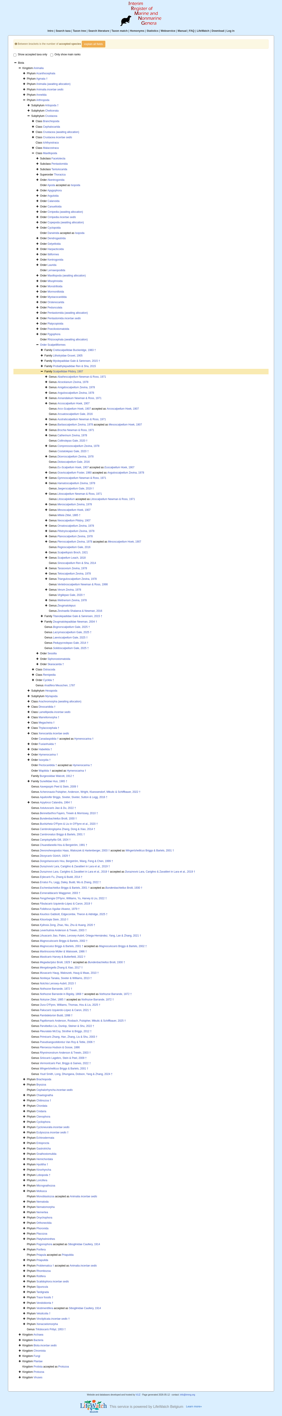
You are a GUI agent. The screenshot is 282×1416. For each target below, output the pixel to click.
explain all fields (93, 44)
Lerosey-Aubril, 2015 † (58, 983)
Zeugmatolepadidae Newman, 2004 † (75, 621)
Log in (230, 30)
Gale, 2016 (75, 414)
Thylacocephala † (49, 727)
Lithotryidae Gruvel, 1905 (67, 355)
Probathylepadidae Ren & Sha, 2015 (74, 366)
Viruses (38, 1377)
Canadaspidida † (49, 738)
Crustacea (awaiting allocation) (61, 132)
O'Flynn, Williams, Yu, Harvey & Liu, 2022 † (73, 898)
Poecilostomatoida (58, 328)
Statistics (152, 30)
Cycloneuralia (52, 1127)
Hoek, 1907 (74, 403)
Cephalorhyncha (54, 1089)
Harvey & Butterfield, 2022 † (62, 956)
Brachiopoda (43, 1079)
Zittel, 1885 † (69, 515)
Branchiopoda (51, 121)
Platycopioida (55, 323)
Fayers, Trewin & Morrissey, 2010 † (69, 813)
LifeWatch (203, 30)
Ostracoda (49, 669)
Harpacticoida (56, 249)
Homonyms (137, 30)
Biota (45, 1345)
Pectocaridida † (48, 765)
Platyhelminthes (45, 1239)
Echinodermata (45, 1137)
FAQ (192, 30)
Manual (182, 30)
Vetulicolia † (43, 1313)
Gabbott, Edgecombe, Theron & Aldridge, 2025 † (74, 914)
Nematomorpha (45, 1207)
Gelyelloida (54, 243)
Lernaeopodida (56, 270)
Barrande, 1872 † (56, 988)
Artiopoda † (52, 105)
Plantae (38, 1361)
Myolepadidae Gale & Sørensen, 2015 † (76, 360)
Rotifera (41, 1276)
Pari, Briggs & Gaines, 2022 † (65, 1063)
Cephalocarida (51, 126)
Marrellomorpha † (49, 717)
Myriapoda (51, 696)
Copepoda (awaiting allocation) (66, 222)
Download (218, 30)
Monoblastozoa (45, 1196)
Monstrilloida (55, 286)
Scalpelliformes (56, 344)
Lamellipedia (54, 712)
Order (44, 344)
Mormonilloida (56, 291)
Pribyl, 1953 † (50, 1329)
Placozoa (41, 1233)
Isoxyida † (45, 759)
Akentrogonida (55, 179)
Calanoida (53, 201)
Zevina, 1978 (73, 382)
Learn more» (194, 1406)
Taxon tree (79, 30)
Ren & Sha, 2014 (77, 563)
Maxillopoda (50, 153)
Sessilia (52, 653)
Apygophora (54, 190)
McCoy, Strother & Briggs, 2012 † (66, 1031)
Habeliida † (45, 749)
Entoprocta (42, 1143)
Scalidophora (52, 1281)
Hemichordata (44, 1159)
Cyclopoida (54, 227)
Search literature (98, 30)
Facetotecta (58, 158)
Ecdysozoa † (52, 1132)
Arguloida (53, 195)
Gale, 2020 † (73, 440)
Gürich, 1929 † (55, 855)
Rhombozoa (43, 1270)
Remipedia (49, 674)
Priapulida (68, 1254)
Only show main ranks (65, 54)
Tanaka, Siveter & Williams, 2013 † (66, 978)
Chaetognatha (44, 1095)
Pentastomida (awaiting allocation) (68, 312)
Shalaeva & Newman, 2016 (80, 610)
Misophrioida (55, 281)
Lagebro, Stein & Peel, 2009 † (63, 1058)
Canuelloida (54, 206)
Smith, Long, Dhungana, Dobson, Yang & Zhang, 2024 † (76, 1074)
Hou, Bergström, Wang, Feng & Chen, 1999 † (76, 861)
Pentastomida (60, 163)
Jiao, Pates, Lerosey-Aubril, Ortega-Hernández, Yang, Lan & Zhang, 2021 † (90, 935)
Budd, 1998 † (56, 1015)
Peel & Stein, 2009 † (59, 786)
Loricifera (41, 1180)
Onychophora (44, 1217)
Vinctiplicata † (53, 1318)
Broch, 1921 (73, 552)
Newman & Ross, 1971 (82, 376)
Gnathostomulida (46, 1153)
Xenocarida (54, 733)
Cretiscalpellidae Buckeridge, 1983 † (74, 350)
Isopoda (75, 185)
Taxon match (119, 30)
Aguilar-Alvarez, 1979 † (60, 908)
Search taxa (63, 30)
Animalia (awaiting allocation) (53, 84)
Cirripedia (62, 217)
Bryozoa (41, 1084)
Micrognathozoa (45, 1185)
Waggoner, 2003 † (60, 893)
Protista (38, 1366)
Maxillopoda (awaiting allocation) (67, 275)
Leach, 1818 (72, 557)
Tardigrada (42, 1292)
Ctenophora (43, 1116)
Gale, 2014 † (71, 642)
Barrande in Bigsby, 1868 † (62, 994)
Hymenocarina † (83, 738)
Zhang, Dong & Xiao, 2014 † (67, 829)
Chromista (40, 1350)
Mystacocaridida (57, 296)
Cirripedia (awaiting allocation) (65, 211)
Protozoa (63, 1366)
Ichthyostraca (51, 142)
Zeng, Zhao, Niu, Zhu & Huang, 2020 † (67, 925)
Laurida (52, 265)
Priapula (41, 1254)
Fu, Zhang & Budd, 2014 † (61, 877)
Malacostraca (51, 147)
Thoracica (60, 174)
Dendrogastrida (57, 238)
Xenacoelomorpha (47, 1324)
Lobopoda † (43, 1175)
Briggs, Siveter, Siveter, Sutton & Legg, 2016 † (74, 797)
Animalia (38, 68)
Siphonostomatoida (59, 658)
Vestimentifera (44, 1308)
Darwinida (53, 233)
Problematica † (45, 1265)
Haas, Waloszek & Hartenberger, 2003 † (75, 850)
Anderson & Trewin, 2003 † (63, 930)
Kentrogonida (55, 259)
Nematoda (42, 1201)
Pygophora (54, 334)
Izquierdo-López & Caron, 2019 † (66, 903)
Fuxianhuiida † (47, 744)
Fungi (37, 1356)
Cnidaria (41, 1111)
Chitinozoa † (43, 1100)
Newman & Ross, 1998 (83, 584)
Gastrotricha (43, 1148)
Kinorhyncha (43, 1169)
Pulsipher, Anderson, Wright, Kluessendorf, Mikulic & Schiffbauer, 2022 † (90, 791)
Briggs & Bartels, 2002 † (64, 940)
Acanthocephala (45, 73)
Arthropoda (42, 100)
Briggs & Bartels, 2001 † (62, 834)
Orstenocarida (56, 302)
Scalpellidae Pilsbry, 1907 (68, 371)
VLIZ (138, 1395)
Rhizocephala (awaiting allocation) (68, 339)
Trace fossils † (44, 1297)
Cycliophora (43, 1121)
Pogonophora (44, 1244)
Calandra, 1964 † (56, 802)
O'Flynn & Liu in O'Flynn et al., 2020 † (69, 823)
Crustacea (51, 116)
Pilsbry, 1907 (74, 520)
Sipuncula (42, 1286)
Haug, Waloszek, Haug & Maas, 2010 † (69, 972)
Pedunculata (55, 307)
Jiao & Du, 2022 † (58, 808)
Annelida (41, 94)
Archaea (38, 1334)
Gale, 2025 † (71, 627)
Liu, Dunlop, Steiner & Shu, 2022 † (67, 1026)
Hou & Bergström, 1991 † (63, 845)
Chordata (41, 1105)
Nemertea (42, 1212)
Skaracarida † (56, 664)
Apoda (51, 185)
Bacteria (38, 1340)
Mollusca (41, 1191)
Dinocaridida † (47, 706)
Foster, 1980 (75, 472)
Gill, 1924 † (55, 839)
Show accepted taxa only (30, 54)
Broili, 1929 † (56, 962)
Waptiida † (45, 770)
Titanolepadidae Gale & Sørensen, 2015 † (77, 616)
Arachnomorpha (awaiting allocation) (59, 701)
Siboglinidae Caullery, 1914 (84, 1244)
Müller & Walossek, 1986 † (63, 951)
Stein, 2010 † (54, 919)
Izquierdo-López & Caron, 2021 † (65, 1010)
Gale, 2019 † (76, 488)
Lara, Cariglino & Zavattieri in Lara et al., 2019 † (75, 866)
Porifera (41, 1249)
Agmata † (41, 78)
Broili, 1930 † (58, 818)
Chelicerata (52, 110)
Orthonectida (44, 1222)
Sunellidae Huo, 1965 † (53, 781)
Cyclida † (48, 680)
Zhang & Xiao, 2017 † (61, 967)
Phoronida (42, 1228)
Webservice (168, 30)
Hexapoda (51, 690)
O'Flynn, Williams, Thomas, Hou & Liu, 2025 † (70, 1004)
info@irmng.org (187, 1395)
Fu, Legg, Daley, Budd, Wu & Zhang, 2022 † (70, 882)
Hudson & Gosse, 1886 (60, 1047)
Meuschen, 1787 (59, 685)
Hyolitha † (42, 1164)
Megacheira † (47, 722)
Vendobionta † (44, 1302)
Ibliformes (53, 254)
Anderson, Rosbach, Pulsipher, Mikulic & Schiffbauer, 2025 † (83, 1020)
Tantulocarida (59, 169)
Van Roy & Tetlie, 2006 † (67, 1042)
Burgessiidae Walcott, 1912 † (57, 776)
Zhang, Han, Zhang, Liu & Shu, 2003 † (68, 1036)
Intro (51, 30)
